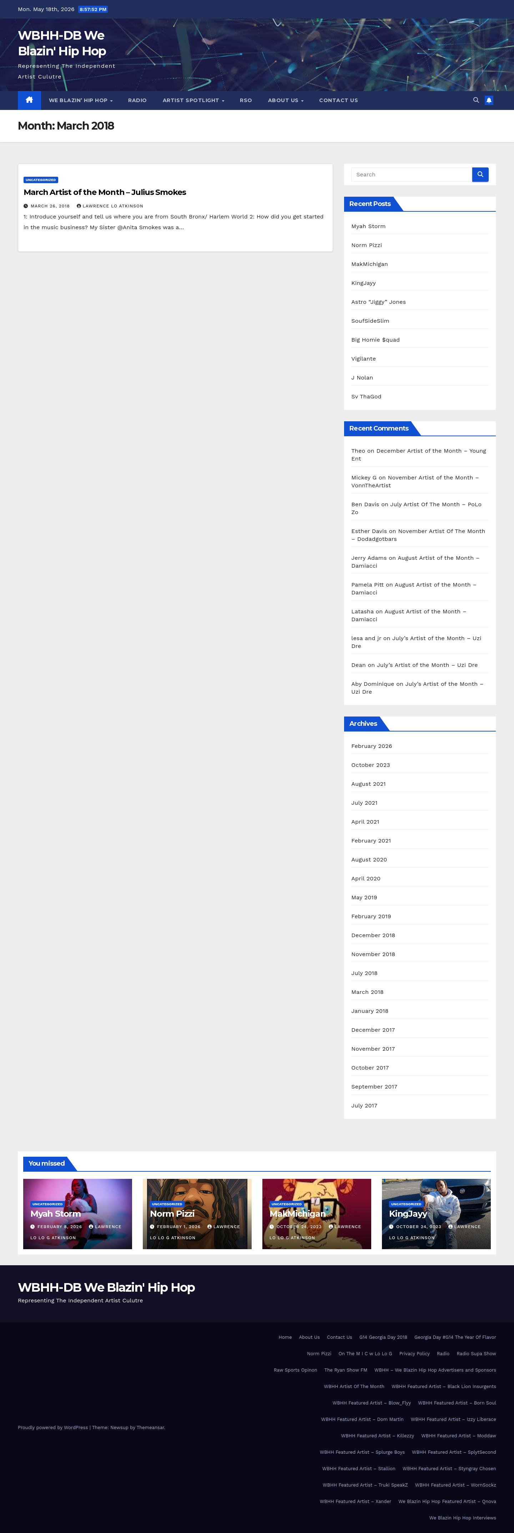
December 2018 (373, 935)
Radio (137, 100)
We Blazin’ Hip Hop (79, 100)
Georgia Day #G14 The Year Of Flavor (455, 1337)
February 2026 (371, 746)
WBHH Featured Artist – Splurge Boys (362, 1452)
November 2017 (373, 1048)
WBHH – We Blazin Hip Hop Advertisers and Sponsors (435, 1370)
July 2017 (364, 1105)
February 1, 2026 (179, 1226)
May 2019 (364, 897)
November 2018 (373, 954)
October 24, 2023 (300, 1226)
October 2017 (370, 1067)
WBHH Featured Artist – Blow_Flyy (372, 1403)
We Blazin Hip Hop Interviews (462, 1518)
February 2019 (371, 916)
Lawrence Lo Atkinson (110, 205)
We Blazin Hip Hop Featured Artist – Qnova (447, 1501)
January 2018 (369, 1010)
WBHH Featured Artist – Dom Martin (362, 1419)
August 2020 (369, 859)
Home (285, 1337)
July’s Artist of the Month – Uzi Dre (427, 665)
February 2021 (371, 840)
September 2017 (374, 1086)
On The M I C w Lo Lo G (365, 1353)
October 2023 (370, 765)
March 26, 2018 (51, 205)
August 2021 (368, 783)
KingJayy (363, 283)
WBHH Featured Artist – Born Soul (457, 1403)
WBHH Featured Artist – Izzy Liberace (453, 1419)
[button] (476, 100)
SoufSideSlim (370, 320)
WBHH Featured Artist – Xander (356, 1501)
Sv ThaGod (366, 396)
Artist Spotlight (192, 100)
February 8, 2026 (60, 1226)
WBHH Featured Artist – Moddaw (458, 1435)
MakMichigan (369, 264)
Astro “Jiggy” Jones (378, 301)
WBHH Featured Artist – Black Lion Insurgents (444, 1386)
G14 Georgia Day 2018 (383, 1337)
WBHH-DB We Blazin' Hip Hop (106, 1287)
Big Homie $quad (375, 339)
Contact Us (338, 100)
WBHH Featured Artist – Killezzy (377, 1435)
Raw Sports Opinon (295, 1370)
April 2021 (365, 821)
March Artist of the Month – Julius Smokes (105, 192)
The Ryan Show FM (345, 1370)
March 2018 (367, 992)
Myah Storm (368, 226)
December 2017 (373, 1029)
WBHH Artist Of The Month (354, 1386)
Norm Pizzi (366, 245)
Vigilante (363, 358)
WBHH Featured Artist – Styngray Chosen (449, 1468)
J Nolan (362, 377)
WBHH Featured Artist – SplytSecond (454, 1452)
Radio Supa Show (476, 1353)
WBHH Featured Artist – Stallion (358, 1468)
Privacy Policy (414, 1353)
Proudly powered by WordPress (54, 1427)
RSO (246, 100)
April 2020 (366, 878)
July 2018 (364, 973)
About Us (284, 100)
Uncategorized (41, 180)
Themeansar (150, 1427)
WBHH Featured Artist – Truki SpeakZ (365, 1485)
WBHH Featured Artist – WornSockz (455, 1485)
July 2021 (364, 802)
